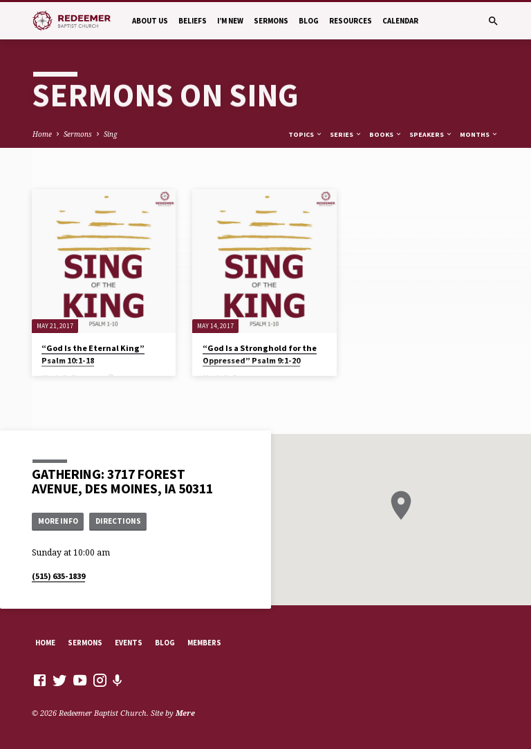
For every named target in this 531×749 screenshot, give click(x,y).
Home (42, 134)
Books (385, 134)
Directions (118, 521)
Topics (305, 134)
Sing (111, 134)
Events (128, 642)
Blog (309, 21)
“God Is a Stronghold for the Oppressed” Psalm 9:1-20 (260, 354)
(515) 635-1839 (58, 576)
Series (346, 134)
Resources (350, 21)
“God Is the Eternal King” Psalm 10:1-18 (93, 354)
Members (204, 642)
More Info (58, 521)
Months (479, 134)
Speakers (431, 134)
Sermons (271, 21)
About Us (150, 21)
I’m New (230, 21)
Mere (185, 713)
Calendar (400, 21)
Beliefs (192, 21)
